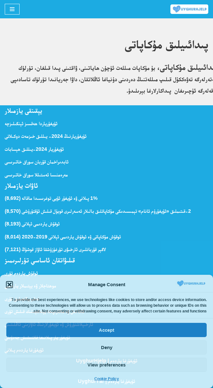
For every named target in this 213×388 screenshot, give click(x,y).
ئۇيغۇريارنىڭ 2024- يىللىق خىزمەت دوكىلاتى (45, 136)
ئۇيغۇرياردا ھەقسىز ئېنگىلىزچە (31, 123)
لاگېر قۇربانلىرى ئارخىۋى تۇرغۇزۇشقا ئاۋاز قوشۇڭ (64, 249)
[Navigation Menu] (12, 9)
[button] (9, 284)
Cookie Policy (106, 379)
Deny (106, 347)
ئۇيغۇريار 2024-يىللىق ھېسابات (34, 149)
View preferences (106, 364)
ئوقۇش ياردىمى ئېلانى (41, 223)
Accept (106, 330)
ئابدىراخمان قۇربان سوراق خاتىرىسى (36, 161)
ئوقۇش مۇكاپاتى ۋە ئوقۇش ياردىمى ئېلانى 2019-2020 (71, 236)
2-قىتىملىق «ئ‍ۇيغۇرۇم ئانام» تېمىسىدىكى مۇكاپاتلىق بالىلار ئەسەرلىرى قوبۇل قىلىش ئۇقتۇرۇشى (106, 211)
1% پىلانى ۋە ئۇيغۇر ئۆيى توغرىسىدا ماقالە (60, 198)
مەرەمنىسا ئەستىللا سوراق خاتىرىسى (36, 174)
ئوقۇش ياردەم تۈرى (21, 273)
